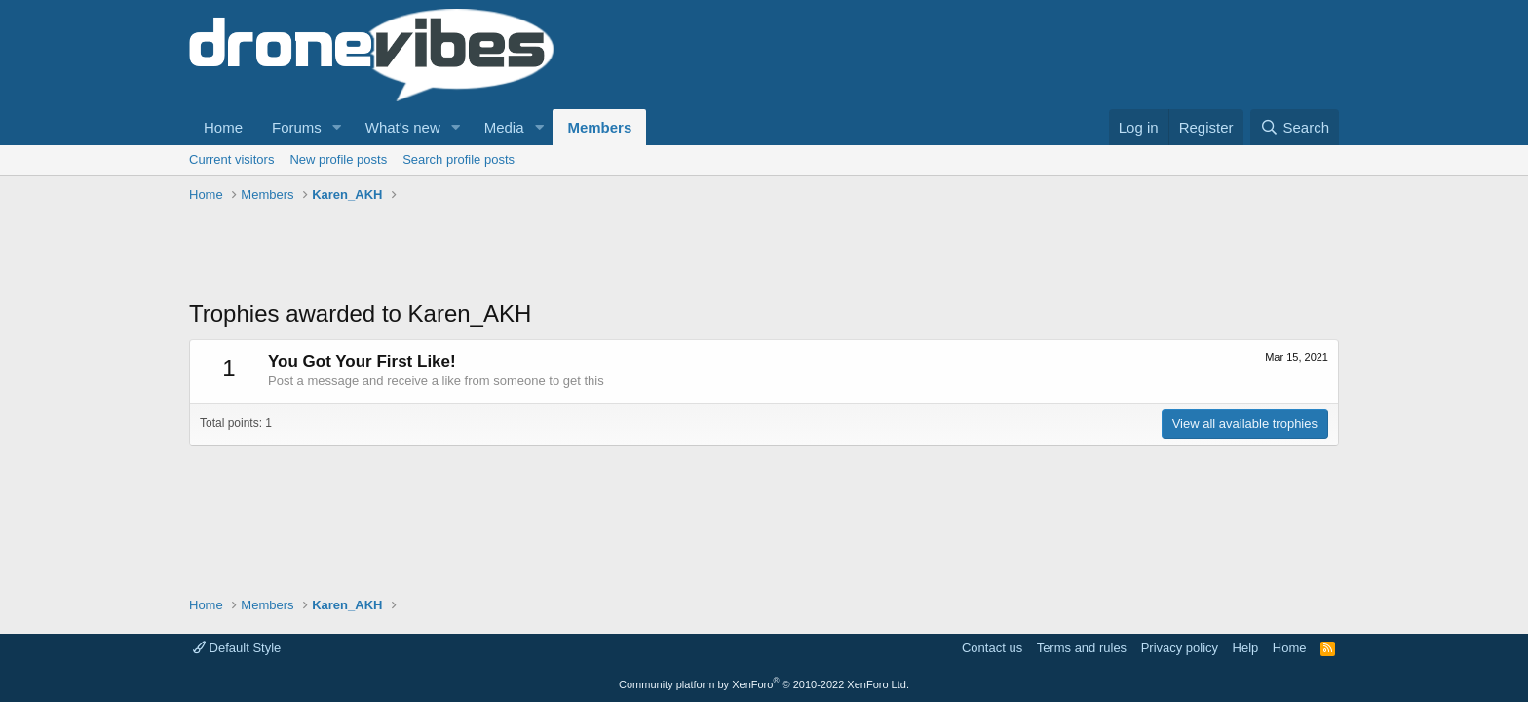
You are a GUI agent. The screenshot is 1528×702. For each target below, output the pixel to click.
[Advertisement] (543, 253)
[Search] (1294, 127)
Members (599, 127)
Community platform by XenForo (764, 684)
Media (504, 127)
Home (223, 127)
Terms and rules (1082, 648)
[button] (337, 127)
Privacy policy (1179, 648)
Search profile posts (458, 159)
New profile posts (338, 159)
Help (1246, 648)
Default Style (237, 648)
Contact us (992, 648)
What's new (402, 127)
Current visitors (231, 159)
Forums (297, 127)
